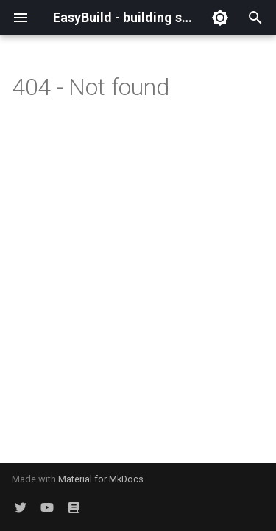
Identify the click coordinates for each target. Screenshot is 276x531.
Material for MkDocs (101, 479)
